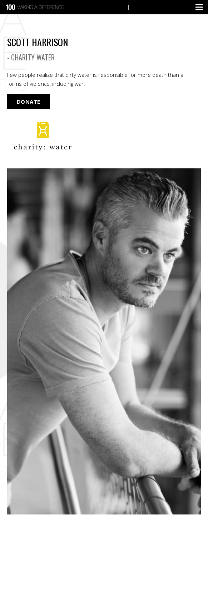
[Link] (35, 7)
